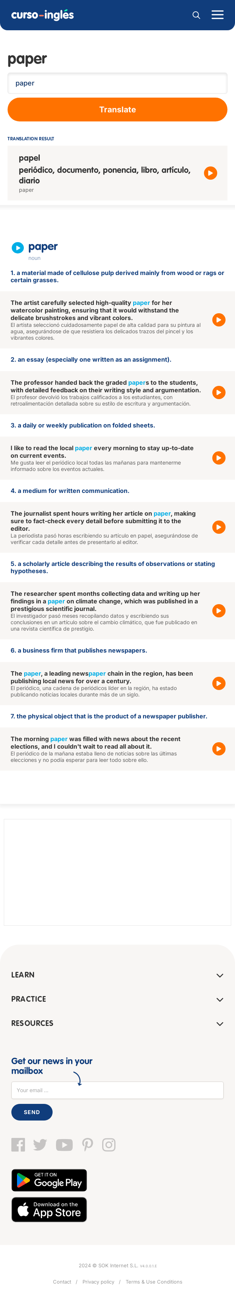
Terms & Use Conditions (154, 1282)
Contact (62, 1282)
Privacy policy (98, 1282)
